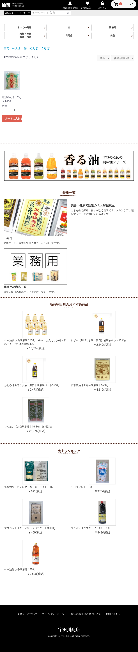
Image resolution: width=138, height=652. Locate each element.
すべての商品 (25, 27)
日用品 (68, 35)
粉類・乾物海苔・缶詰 (25, 35)
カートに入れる (13, 118)
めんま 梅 (19, 48)
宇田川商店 (69, 629)
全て (6, 48)
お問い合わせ (113, 614)
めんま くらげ (39, 48)
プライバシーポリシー (54, 614)
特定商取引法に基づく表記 (86, 614)
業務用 (112, 27)
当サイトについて (27, 614)
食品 (112, 35)
